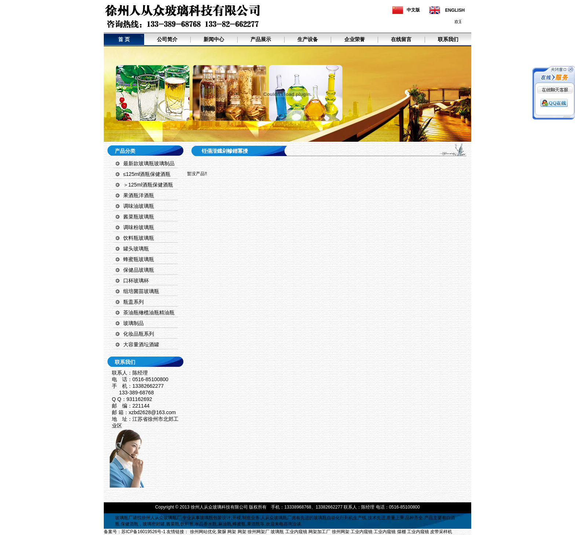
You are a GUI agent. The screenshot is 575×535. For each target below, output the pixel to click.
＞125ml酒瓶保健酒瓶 (148, 185)
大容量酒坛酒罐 (141, 344)
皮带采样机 (441, 531)
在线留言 (401, 39)
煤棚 (401, 531)
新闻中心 (214, 39)
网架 (231, 531)
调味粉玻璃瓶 (138, 227)
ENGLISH (455, 10)
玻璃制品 (133, 323)
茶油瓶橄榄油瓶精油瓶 (149, 312)
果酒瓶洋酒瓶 (138, 195)
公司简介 (167, 39)
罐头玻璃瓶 (136, 249)
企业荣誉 (354, 39)
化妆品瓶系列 (138, 334)
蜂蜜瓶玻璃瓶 (138, 259)
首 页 (124, 39)
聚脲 (221, 531)
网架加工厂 (319, 531)
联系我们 (448, 39)
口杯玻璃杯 (136, 280)
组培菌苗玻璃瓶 (141, 291)
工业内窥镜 (296, 531)
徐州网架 (340, 531)
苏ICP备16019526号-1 (143, 531)
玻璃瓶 (121, 517)
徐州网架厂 (259, 531)
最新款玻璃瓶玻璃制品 (149, 163)
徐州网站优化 (203, 531)
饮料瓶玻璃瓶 (138, 238)
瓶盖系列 (133, 302)
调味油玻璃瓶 (138, 206)
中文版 (413, 9)
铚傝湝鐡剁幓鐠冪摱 (225, 151)
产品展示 (260, 39)
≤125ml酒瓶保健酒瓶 (147, 174)
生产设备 (307, 39)
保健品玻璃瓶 (138, 270)
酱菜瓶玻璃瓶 (138, 217)
